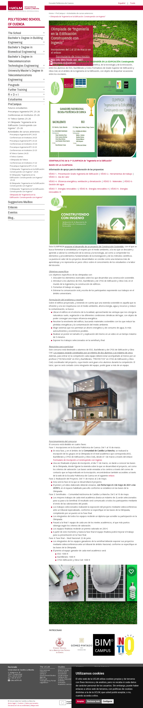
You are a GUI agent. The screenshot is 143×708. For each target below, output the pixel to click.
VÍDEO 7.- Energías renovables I (63, 188)
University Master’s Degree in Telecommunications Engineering (25, 75)
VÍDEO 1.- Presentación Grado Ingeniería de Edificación (73, 173)
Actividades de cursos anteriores (24, 131)
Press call (43, 679)
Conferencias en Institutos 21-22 (23, 163)
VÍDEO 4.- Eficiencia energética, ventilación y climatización (75, 181)
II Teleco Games (16, 156)
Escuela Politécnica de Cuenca (61, 3)
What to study (63, 670)
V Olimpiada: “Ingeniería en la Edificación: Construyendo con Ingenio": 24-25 (27, 170)
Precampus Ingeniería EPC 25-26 (24, 111)
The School (14, 33)
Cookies (20, 703)
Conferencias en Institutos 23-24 (23, 144)
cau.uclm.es (15, 680)
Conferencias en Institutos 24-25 (23, 137)
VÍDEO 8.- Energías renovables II (94, 188)
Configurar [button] (107, 701)
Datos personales (31, 703)
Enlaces (12, 207)
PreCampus (15, 104)
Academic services (65, 684)
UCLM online (63, 675)
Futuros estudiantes (17, 107)
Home (51, 13)
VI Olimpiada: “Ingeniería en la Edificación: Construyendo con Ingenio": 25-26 (22, 125)
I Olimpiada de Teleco (19, 159)
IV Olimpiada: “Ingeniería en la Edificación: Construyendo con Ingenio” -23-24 (26, 177)
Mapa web (35, 705)
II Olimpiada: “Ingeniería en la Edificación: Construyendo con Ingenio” (27, 190)
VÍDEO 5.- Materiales (112, 181)
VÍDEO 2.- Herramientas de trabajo (116, 173)
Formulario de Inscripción (73, 56)
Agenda (43, 677)
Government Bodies (48, 675)
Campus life (62, 677)
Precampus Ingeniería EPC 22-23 (23, 147)
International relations (45, 671)
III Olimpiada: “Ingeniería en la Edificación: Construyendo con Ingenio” (27, 184)
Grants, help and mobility (64, 680)
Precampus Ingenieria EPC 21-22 (23, 166)
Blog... (11, 218)
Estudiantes (15, 99)
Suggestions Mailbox (20, 202)
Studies (61, 666)
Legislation (44, 682)
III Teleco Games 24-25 (19, 153)
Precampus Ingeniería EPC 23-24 (23, 141)
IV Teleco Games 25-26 (19, 118)
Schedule (61, 682)
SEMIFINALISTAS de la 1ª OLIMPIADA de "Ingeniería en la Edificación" (80, 160)
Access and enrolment (62, 673)
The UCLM (45, 666)
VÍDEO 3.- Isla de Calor (59, 177)
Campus (43, 674)
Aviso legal (12, 703)
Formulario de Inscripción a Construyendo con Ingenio (77, 460)
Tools (132, 3)
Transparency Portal (48, 681)
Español (121, 3)
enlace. (112, 475)
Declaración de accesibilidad (18, 705)
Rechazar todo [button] (93, 701)
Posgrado (13, 85)
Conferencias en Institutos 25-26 (24, 115)
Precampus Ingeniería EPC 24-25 (23, 134)
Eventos (12, 212)
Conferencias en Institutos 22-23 (23, 150)
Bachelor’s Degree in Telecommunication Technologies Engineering (23, 61)
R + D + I (13, 94)
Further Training (17, 89)
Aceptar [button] (80, 701)
